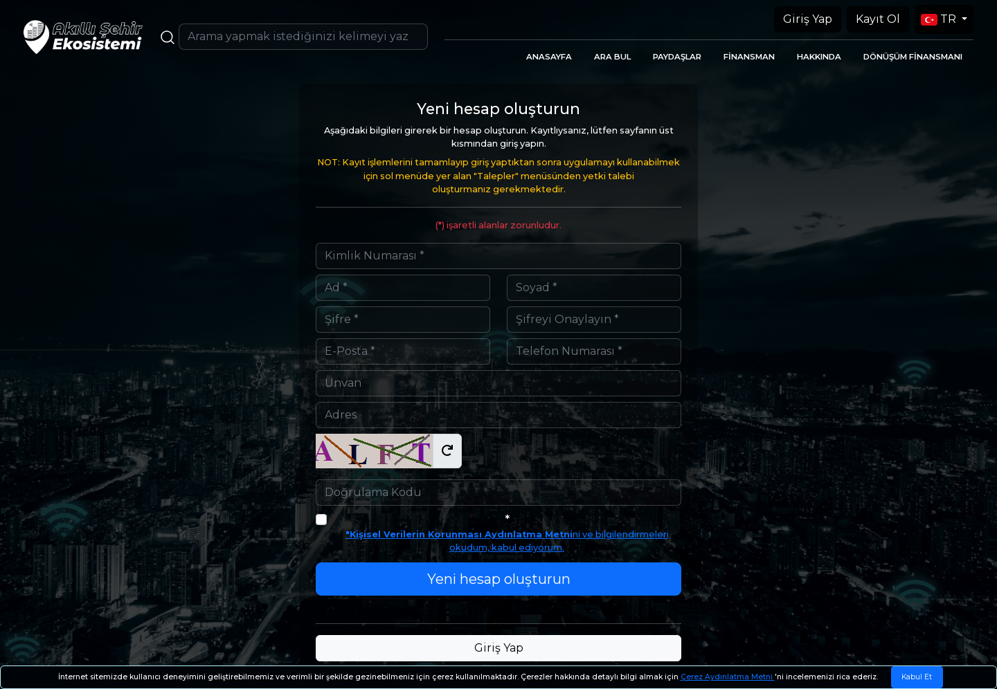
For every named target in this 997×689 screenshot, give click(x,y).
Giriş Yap (807, 19)
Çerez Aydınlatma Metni (728, 676)
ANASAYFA (549, 57)
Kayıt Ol (878, 19)
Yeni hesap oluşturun (499, 579)
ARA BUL (612, 57)
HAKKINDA (819, 57)
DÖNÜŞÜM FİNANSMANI (912, 57)
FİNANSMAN (749, 57)
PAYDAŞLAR (677, 57)
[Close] (917, 677)
